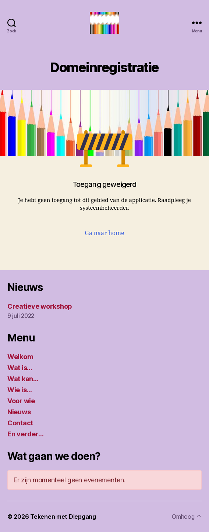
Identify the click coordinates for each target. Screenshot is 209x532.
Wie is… (19, 390)
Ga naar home (104, 233)
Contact (20, 423)
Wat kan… (23, 379)
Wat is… (19, 368)
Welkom (20, 357)
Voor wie (21, 401)
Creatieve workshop (39, 306)
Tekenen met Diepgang (63, 516)
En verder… (25, 434)
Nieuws (19, 412)
